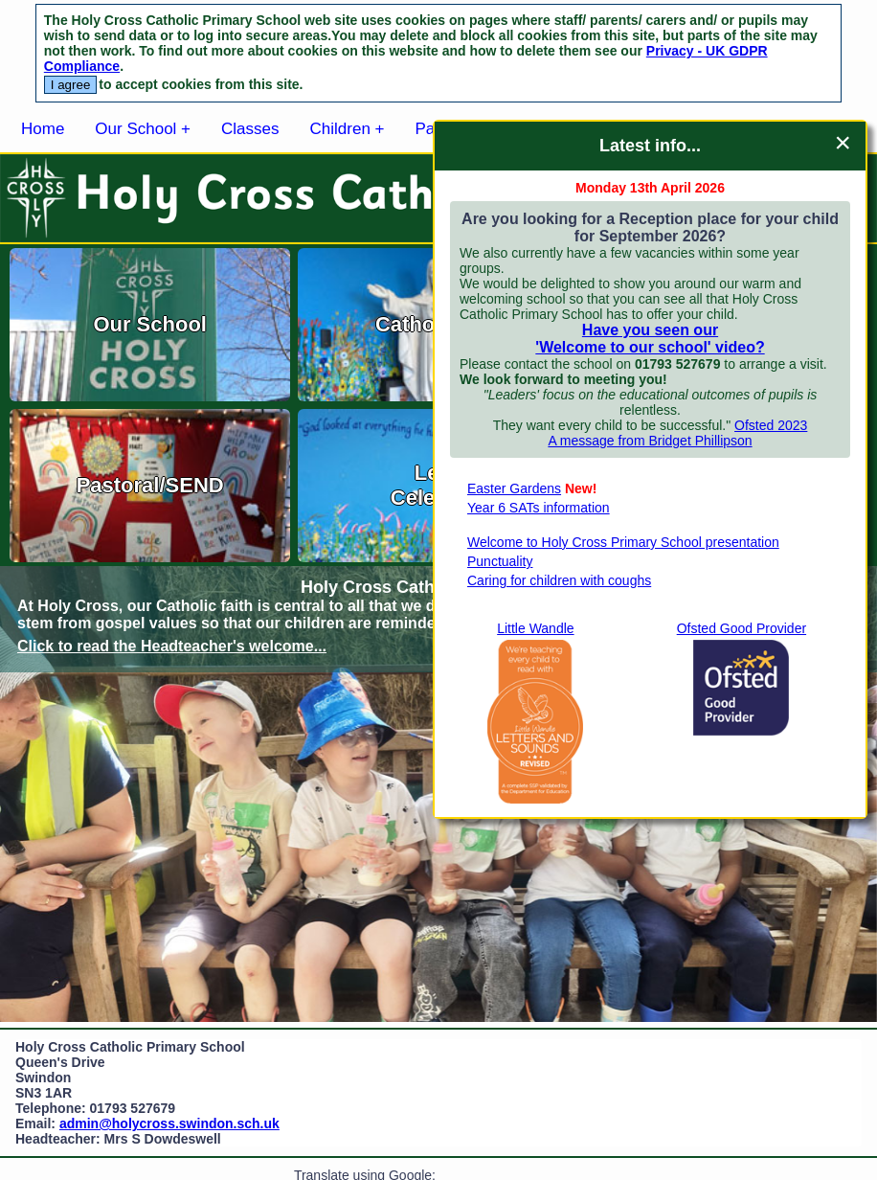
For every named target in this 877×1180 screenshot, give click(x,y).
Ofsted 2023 (770, 425)
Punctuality (499, 561)
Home (42, 129)
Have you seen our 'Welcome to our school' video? (649, 338)
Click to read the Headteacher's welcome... (171, 646)
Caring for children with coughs (559, 580)
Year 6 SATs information (538, 507)
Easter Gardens (514, 488)
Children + (347, 129)
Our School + (143, 129)
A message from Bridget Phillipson (650, 440)
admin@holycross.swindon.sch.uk (169, 1123)
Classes (250, 129)
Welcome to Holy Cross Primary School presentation (623, 542)
